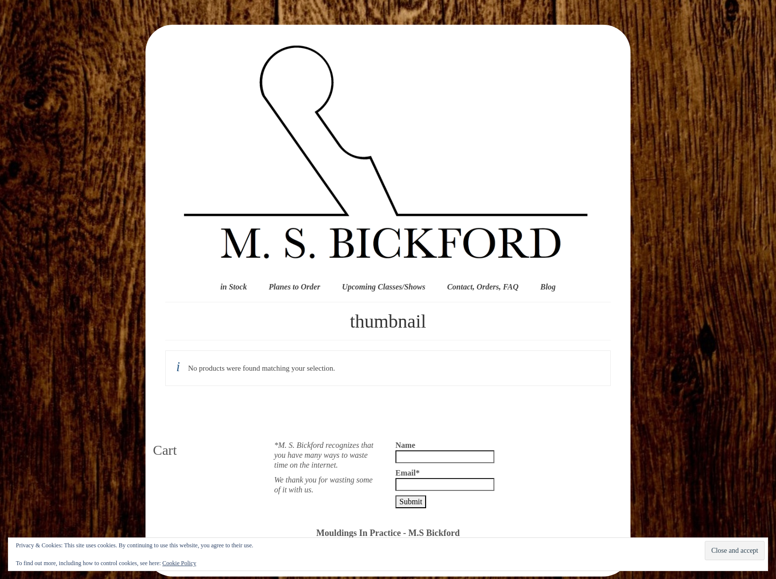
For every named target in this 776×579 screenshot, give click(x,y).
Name (444, 452)
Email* (444, 480)
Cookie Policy (179, 563)
